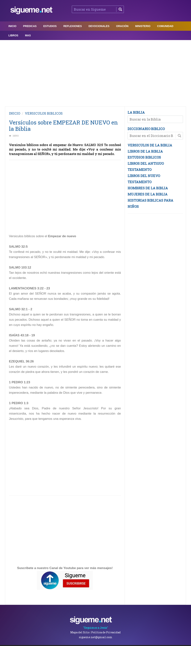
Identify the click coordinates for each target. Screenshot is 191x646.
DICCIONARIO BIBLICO (146, 129)
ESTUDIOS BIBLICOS (144, 157)
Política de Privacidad (106, 632)
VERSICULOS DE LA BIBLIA (150, 145)
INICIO (14, 113)
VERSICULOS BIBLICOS (44, 113)
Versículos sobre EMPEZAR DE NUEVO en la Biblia (63, 125)
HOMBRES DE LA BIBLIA (148, 188)
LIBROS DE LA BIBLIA (145, 151)
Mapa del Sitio (80, 632)
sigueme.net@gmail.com (95, 637)
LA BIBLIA (136, 112)
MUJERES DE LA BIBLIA (147, 194)
